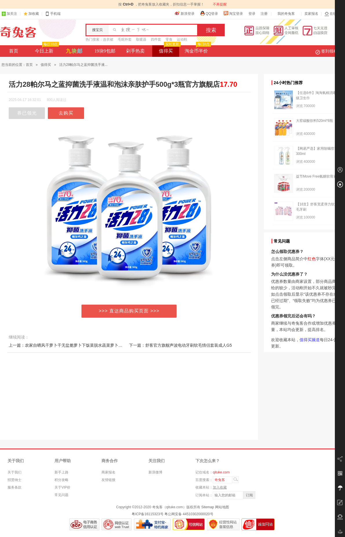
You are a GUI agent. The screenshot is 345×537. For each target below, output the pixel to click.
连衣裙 (108, 39)
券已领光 (27, 113)
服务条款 (14, 487)
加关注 (9, 14)
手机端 (53, 14)
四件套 (156, 39)
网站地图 (222, 507)
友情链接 (108, 480)
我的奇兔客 (286, 14)
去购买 (66, 113)
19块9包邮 (105, 50)
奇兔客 (18, 32)
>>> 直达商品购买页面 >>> (129, 310)
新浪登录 (185, 13)
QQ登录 (209, 13)
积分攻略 (61, 480)
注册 (264, 14)
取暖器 (141, 39)
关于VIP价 (62, 487)
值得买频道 (309, 339)
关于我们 (14, 472)
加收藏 (33, 14)
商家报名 (108, 472)
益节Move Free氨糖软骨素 (316, 176)
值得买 (169, 49)
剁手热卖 (135, 50)
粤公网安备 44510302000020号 (188, 514)
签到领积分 (329, 51)
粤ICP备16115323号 (147, 514)
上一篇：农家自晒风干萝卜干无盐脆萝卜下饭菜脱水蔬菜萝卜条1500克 (72, 345)
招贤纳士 (14, 480)
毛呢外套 (125, 39)
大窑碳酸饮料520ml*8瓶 (314, 121)
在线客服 (334, 14)
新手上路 (61, 472)
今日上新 (46, 49)
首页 (13, 50)
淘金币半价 (197, 49)
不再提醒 (220, 4)
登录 (251, 14)
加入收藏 (220, 487)
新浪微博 (155, 472)
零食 (169, 39)
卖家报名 (311, 14)
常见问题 (61, 495)
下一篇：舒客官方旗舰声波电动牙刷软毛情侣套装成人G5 (180, 345)
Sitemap (207, 507)
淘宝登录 (233, 13)
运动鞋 (182, 39)
